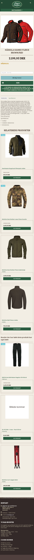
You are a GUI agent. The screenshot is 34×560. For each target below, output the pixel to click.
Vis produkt (17, 177)
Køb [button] (10, 83)
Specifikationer (12, 98)
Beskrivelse (4, 98)
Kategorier (17, 10)
